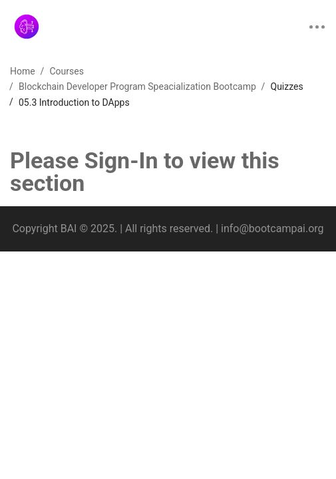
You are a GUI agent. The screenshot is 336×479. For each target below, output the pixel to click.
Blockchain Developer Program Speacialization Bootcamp (137, 86)
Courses (66, 71)
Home (22, 71)
